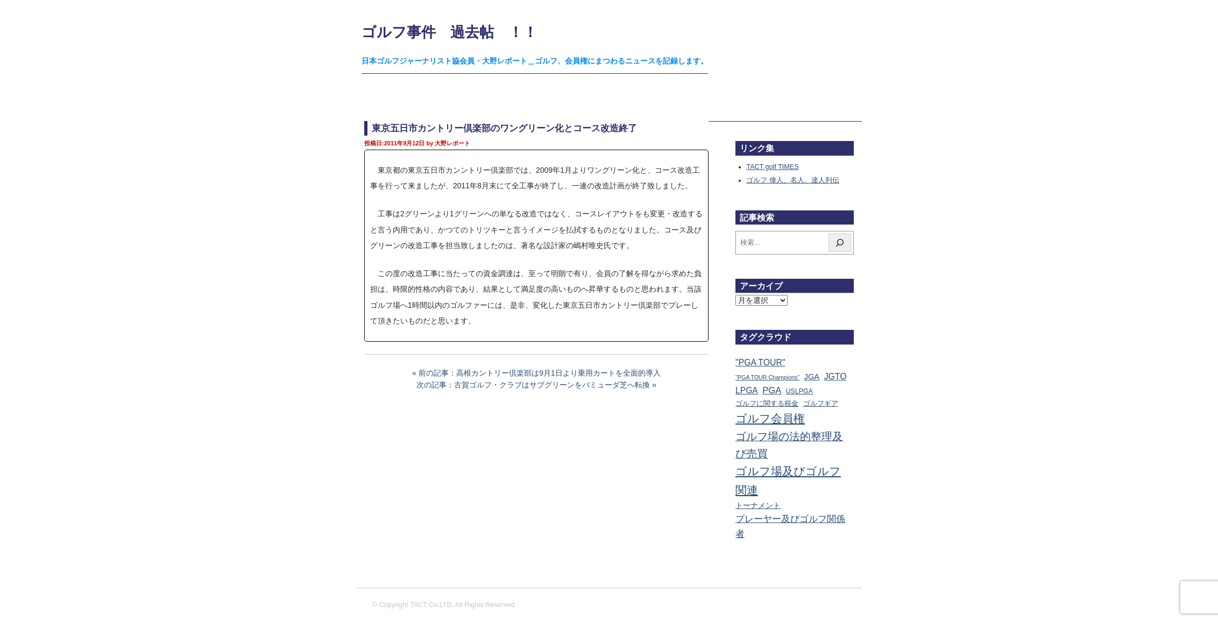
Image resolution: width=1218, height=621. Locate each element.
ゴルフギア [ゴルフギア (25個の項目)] (820, 403)
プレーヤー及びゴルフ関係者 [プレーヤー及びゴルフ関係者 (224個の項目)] (790, 526)
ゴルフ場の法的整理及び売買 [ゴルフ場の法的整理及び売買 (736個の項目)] (789, 445)
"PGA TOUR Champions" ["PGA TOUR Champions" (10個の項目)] (767, 377)
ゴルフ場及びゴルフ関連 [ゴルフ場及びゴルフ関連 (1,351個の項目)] (788, 480)
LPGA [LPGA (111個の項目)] (746, 390)
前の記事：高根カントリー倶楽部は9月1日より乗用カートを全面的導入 (540, 373)
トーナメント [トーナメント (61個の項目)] (758, 505)
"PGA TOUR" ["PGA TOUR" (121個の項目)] (760, 362)
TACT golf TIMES (772, 167)
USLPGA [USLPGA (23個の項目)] (799, 391)
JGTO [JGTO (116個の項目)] (835, 376)
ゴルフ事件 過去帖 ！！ (449, 32)
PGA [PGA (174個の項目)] (771, 390)
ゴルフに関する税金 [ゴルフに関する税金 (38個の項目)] (766, 403)
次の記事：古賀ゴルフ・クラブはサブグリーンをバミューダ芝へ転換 (533, 384)
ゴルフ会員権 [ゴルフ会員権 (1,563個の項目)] (770, 418)
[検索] (839, 243)
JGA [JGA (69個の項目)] (812, 376)
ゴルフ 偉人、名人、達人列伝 (792, 180)
